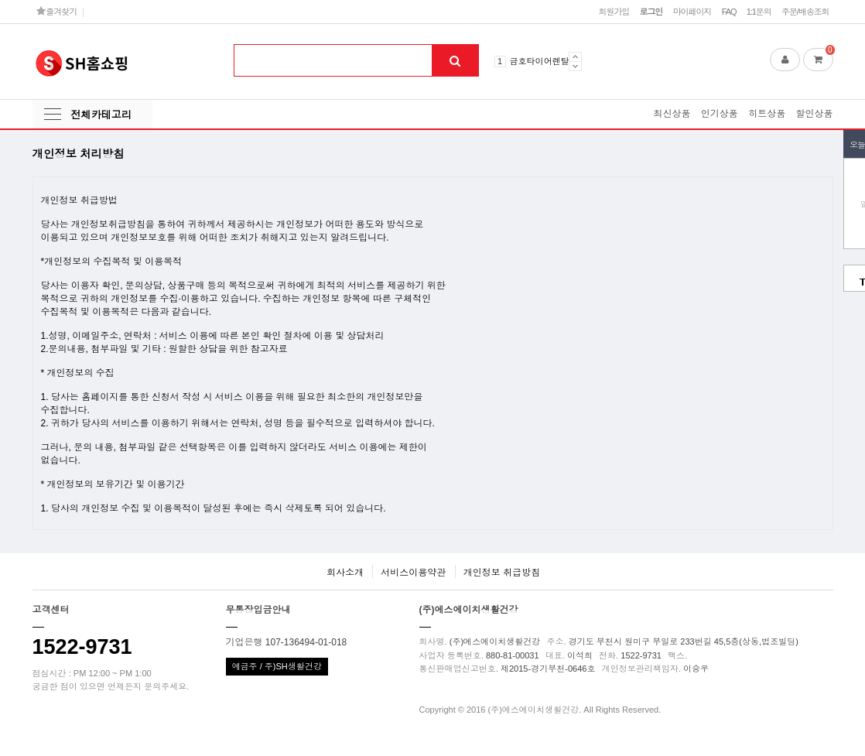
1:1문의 (759, 11)
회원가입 (613, 11)
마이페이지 (692, 11)
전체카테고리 (101, 115)
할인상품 (814, 113)
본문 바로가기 (0, 0)
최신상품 (671, 113)
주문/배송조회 (805, 11)
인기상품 (719, 113)
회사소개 (345, 572)
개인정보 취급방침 (501, 572)
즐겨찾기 (56, 11)
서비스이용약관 (413, 572)
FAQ (729, 11)
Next (575, 66)
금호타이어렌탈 (539, 61)
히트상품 (766, 113)
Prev (575, 56)
